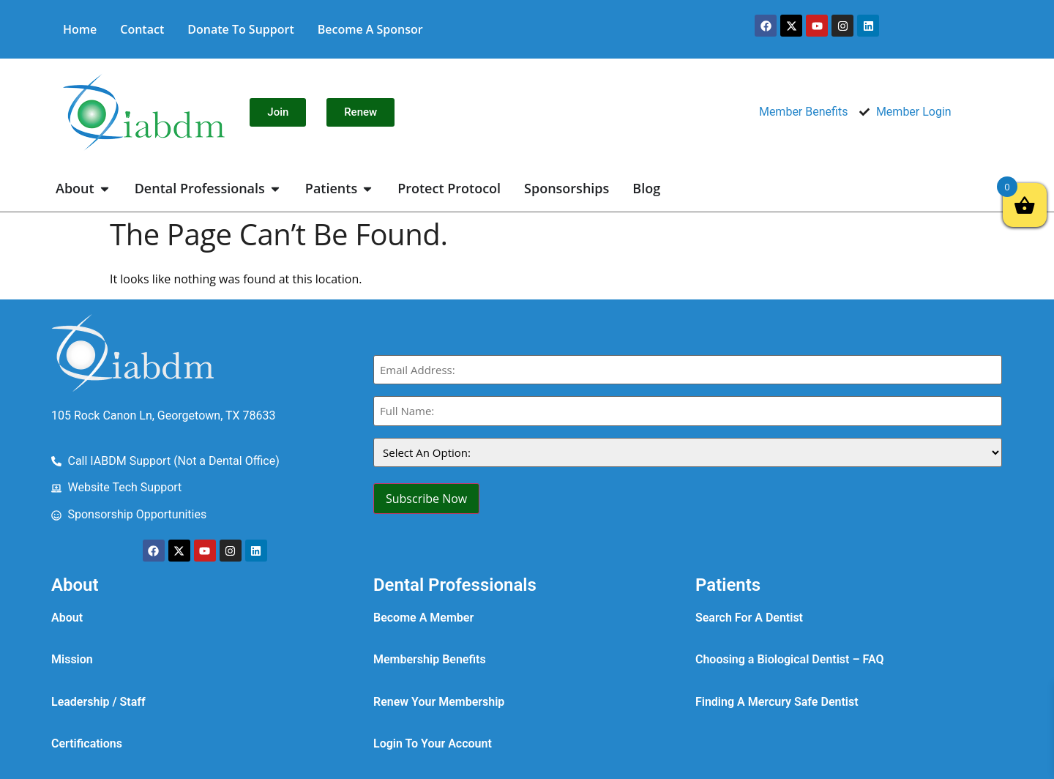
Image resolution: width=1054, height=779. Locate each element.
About (67, 618)
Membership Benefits (429, 659)
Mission (72, 659)
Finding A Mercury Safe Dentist (777, 702)
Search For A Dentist (749, 618)
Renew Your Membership (438, 702)
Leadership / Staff (98, 702)
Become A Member (423, 618)
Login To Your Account (432, 743)
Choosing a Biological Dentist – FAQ (789, 659)
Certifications (86, 743)
